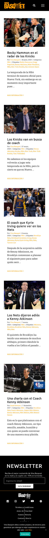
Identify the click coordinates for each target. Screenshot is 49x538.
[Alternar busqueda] (34, 5)
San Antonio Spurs (32, 67)
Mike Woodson (33, 64)
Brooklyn (10, 327)
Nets (34, 240)
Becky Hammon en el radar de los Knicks (22, 54)
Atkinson (37, 325)
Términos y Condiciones (24, 507)
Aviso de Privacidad (24, 511)
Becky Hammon (26, 62)
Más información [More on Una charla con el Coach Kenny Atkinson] (14, 443)
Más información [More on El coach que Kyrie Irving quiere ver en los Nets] (14, 271)
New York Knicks (17, 67)
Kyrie (17, 240)
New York (28, 151)
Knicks (17, 151)
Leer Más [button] (28, 530)
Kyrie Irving (23, 240)
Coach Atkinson (17, 410)
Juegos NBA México (31, 410)
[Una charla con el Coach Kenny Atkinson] (24, 378)
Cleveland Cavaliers (18, 238)
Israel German (15, 405)
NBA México (24, 412)
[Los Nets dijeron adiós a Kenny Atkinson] (24, 295)
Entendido (25, 534)
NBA (9, 62)
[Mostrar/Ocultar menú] (43, 5)
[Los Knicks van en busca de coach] (24, 119)
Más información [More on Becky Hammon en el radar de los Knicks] (14, 95)
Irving (29, 238)
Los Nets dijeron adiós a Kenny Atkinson (23, 317)
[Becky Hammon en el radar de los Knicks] (24, 32)
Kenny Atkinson (21, 64)
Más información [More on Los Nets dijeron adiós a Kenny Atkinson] (14, 354)
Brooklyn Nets (20, 327)
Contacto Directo (24, 518)
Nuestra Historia (24, 515)
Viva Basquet (15, 60)
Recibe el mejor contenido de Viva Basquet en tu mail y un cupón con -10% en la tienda (23, 474)
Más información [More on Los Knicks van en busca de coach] (14, 178)
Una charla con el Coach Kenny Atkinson (24, 400)
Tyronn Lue (11, 243)
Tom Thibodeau (19, 153)
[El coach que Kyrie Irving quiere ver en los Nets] (24, 202)
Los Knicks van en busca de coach (24, 141)
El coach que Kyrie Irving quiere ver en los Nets (24, 226)
